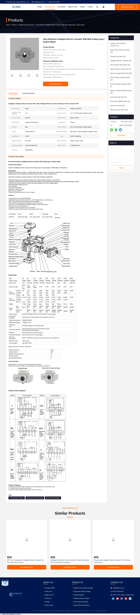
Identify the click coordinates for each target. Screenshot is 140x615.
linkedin (113, 598)
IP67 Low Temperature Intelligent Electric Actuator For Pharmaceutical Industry (25, 561)
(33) (120, 65)
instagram (125, 598)
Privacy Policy (49, 605)
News (82, 7)
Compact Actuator (78, 595)
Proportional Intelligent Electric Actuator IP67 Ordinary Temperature (112, 561)
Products (50, 7)
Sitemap (47, 602)
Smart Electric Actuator (16, 498)
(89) (121, 73)
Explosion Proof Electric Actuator (83, 588)
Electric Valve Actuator (53, 498)
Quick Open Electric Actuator (82, 591)
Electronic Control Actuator (35, 498)
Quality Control (49, 595)
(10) (121, 92)
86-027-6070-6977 (53, 2)
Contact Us (48, 598)
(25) (119, 110)
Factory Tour (48, 591)
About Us (72, 7)
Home (39, 7)
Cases (90, 7)
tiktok (130, 598)
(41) (118, 45)
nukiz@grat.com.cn (38, 2)
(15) (120, 51)
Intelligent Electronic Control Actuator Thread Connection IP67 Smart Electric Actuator (69, 561)
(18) (120, 60)
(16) (120, 79)
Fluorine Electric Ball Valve (81, 605)
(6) (120, 85)
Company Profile (50, 588)
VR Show (61, 7)
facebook (121, 598)
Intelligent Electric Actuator (26, 25)
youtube (117, 598)
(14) (120, 69)
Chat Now (121, 135)
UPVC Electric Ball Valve (80, 602)
